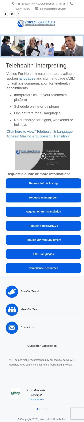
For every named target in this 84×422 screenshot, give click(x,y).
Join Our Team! (22, 291)
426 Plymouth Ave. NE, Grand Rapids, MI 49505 (40, 3)
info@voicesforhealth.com (53, 9)
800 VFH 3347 (23, 9)
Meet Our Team (22, 309)
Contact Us (20, 327)
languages (27, 78)
